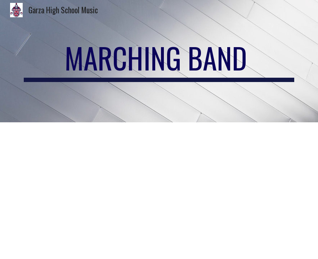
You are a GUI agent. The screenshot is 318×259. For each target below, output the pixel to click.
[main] (159, 61)
